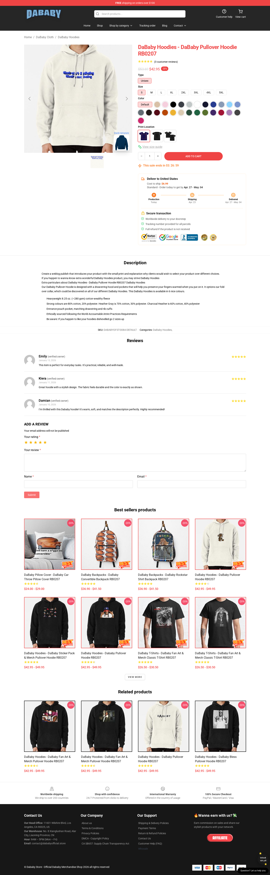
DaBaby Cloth (45, 37)
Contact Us (144, 838)
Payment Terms (147, 828)
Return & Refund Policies (152, 833)
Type (141, 74)
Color (141, 98)
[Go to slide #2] (78, 161)
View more (135, 677)
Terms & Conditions (93, 828)
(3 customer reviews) (166, 61)
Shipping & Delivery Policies (153, 823)
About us (87, 823)
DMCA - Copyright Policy (95, 838)
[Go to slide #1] (59, 161)
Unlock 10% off (263, 859)
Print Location (146, 126)
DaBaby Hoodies (68, 37)
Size (140, 86)
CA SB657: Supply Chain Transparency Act (105, 843)
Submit (32, 494)
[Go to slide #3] (97, 161)
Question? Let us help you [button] (253, 870)
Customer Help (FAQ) (150, 843)
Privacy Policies (90, 833)
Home (28, 37)
